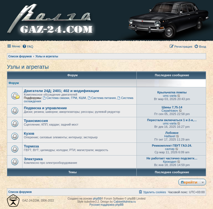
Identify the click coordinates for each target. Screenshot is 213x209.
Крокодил (169, 161)
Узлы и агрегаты (28, 67)
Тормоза (31, 146)
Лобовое (171, 132)
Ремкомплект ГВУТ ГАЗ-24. (172, 145)
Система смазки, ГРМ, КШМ (64, 98)
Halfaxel (169, 136)
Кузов (29, 133)
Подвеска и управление (45, 108)
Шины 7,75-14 (172, 107)
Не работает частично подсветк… (171, 158)
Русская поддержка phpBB (106, 204)
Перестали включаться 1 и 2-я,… (172, 120)
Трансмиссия (36, 121)
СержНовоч (170, 110)
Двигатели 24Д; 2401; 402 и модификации (61, 91)
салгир (169, 149)
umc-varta (170, 95)
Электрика (33, 159)
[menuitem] (27, 46)
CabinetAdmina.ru (125, 201)
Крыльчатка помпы (172, 92)
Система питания (102, 98)
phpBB (97, 198)
